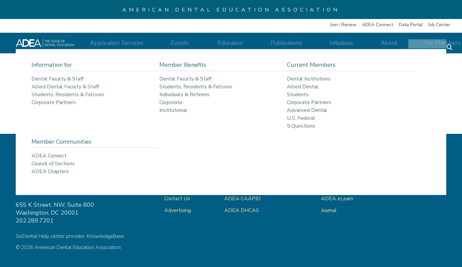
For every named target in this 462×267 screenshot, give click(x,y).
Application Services (165, 46)
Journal (329, 210)
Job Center (439, 25)
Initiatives (342, 46)
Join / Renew (343, 25)
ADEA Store (336, 175)
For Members (420, 46)
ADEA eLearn (337, 198)
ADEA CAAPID (242, 198)
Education (255, 46)
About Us (175, 186)
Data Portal (411, 25)
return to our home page (306, 106)
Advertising (178, 210)
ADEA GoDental (243, 175)
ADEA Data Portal (343, 186)
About (378, 46)
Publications (299, 46)
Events (217, 46)
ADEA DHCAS (241, 210)
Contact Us (177, 198)
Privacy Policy (406, 175)
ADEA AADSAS (243, 186)
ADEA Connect (377, 25)
